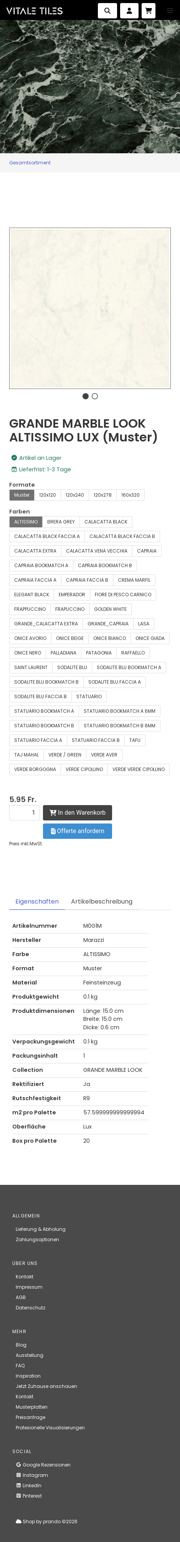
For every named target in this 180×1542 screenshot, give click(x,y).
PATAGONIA (99, 653)
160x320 (130, 495)
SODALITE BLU (72, 667)
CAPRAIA (147, 551)
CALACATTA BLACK (105, 521)
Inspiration (28, 1376)
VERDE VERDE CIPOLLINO (138, 769)
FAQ (20, 1365)
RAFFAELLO (133, 653)
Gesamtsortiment (30, 162)
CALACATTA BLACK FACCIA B (122, 536)
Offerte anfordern (77, 831)
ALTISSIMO (26, 521)
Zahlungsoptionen (37, 1239)
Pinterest (29, 1496)
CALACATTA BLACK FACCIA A (47, 536)
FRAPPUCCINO (30, 609)
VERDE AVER (104, 754)
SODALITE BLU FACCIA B (40, 696)
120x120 (47, 495)
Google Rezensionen (43, 1465)
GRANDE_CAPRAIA (108, 623)
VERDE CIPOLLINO (84, 769)
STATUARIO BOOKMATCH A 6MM (119, 711)
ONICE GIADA (150, 638)
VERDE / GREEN (64, 754)
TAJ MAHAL (26, 754)
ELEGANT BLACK (31, 594)
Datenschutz (30, 1307)
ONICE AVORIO (30, 638)
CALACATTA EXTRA (35, 551)
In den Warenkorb (78, 812)
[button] (170, 11)
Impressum (29, 1287)
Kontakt (24, 1276)
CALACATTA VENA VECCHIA (96, 551)
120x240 (75, 495)
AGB (21, 1297)
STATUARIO (89, 696)
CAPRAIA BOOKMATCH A (41, 565)
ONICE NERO (27, 653)
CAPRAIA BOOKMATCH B (105, 565)
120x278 (103, 495)
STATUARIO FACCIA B (96, 740)
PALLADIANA (63, 653)
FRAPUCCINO (69, 609)
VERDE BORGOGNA (35, 769)
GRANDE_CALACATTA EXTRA (46, 623)
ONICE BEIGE (70, 638)
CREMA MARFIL (134, 580)
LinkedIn (28, 1485)
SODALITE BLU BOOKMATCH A (129, 667)
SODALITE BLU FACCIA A (114, 682)
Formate (22, 485)
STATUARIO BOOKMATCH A (44, 711)
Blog (21, 1345)
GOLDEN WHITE (110, 609)
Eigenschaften (37, 901)
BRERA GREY (61, 521)
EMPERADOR (72, 594)
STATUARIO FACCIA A (38, 740)
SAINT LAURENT (31, 667)
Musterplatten (32, 1407)
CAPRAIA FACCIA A (35, 580)
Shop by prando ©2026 (47, 1521)
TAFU (134, 740)
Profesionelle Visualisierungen (50, 1427)
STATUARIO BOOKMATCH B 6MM (119, 725)
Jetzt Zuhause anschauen (46, 1386)
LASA (143, 623)
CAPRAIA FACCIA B (87, 580)
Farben (19, 511)
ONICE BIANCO (109, 638)
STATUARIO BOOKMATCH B (44, 725)
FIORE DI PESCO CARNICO (123, 594)
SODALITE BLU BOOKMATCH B (46, 682)
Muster (22, 495)
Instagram (32, 1475)
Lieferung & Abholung (41, 1229)
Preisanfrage (30, 1417)
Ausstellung (29, 1355)
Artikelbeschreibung (101, 901)
